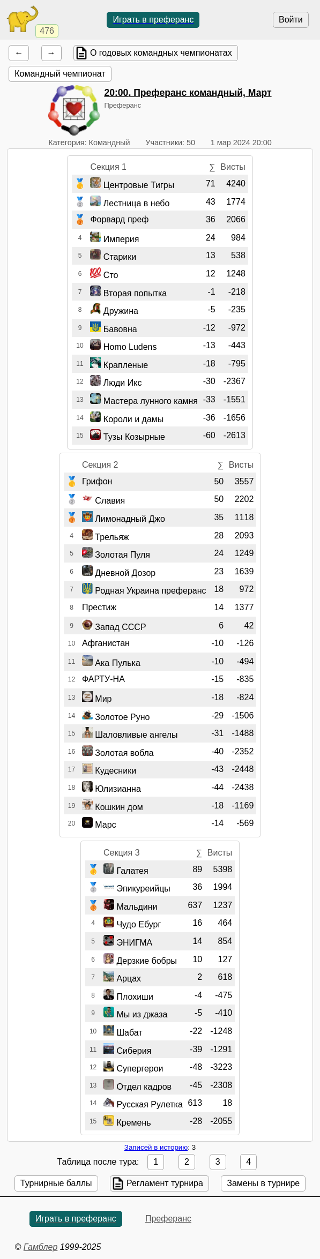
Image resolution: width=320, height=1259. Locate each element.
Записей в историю (156, 1147)
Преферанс (168, 1218)
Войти (291, 19)
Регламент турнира (164, 1183)
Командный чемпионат (59, 73)
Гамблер (41, 1246)
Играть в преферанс (153, 19)
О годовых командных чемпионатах (161, 52)
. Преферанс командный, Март (187, 92)
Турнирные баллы (56, 1183)
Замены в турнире (263, 1183)
